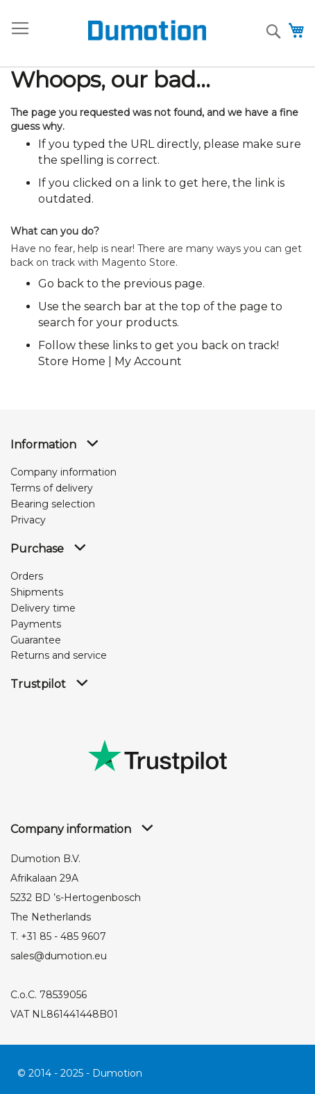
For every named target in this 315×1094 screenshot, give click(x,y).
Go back (61, 283)
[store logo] (122, 30)
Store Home (71, 361)
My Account (148, 361)
